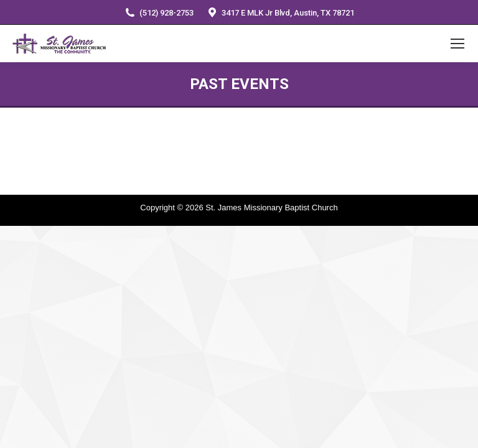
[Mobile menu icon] (457, 43)
